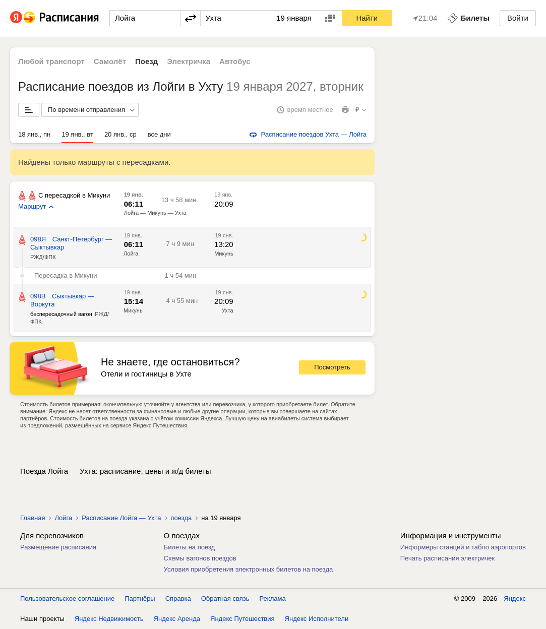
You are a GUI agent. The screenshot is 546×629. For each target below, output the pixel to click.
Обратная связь (225, 598)
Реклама (273, 598)
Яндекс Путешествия (242, 618)
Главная (32, 518)
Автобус (235, 61)
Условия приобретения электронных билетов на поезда (248, 569)
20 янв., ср (120, 134)
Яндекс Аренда (177, 618)
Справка (178, 598)
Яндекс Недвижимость (109, 618)
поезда (181, 518)
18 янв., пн (34, 134)
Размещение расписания (58, 547)
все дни (159, 134)
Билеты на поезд (189, 547)
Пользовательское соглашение (67, 598)
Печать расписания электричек (447, 558)
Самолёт (110, 61)
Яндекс (515, 598)
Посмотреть (332, 367)
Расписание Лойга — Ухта (121, 518)
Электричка (188, 61)
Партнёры (140, 598)
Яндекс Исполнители (317, 618)
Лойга (131, 253)
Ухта (227, 310)
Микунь (223, 253)
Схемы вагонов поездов (200, 558)
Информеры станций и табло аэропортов (463, 547)
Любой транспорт (51, 61)
